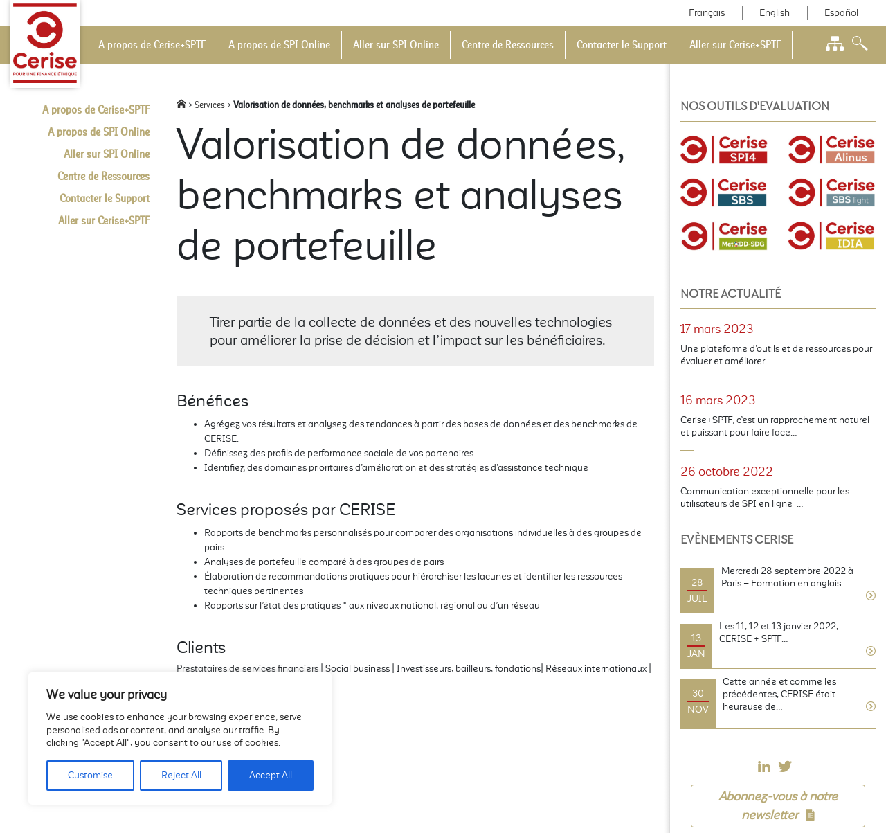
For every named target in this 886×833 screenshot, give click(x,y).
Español (841, 13)
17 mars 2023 (717, 329)
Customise (90, 775)
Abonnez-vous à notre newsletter (778, 805)
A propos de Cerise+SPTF (152, 45)
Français (707, 13)
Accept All (270, 775)
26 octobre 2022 (726, 471)
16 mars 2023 (718, 400)
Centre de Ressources (508, 45)
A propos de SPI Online (279, 45)
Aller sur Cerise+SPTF (735, 45)
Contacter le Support (622, 45)
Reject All (181, 775)
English (774, 13)
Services (210, 105)
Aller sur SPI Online (396, 45)
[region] (180, 738)
